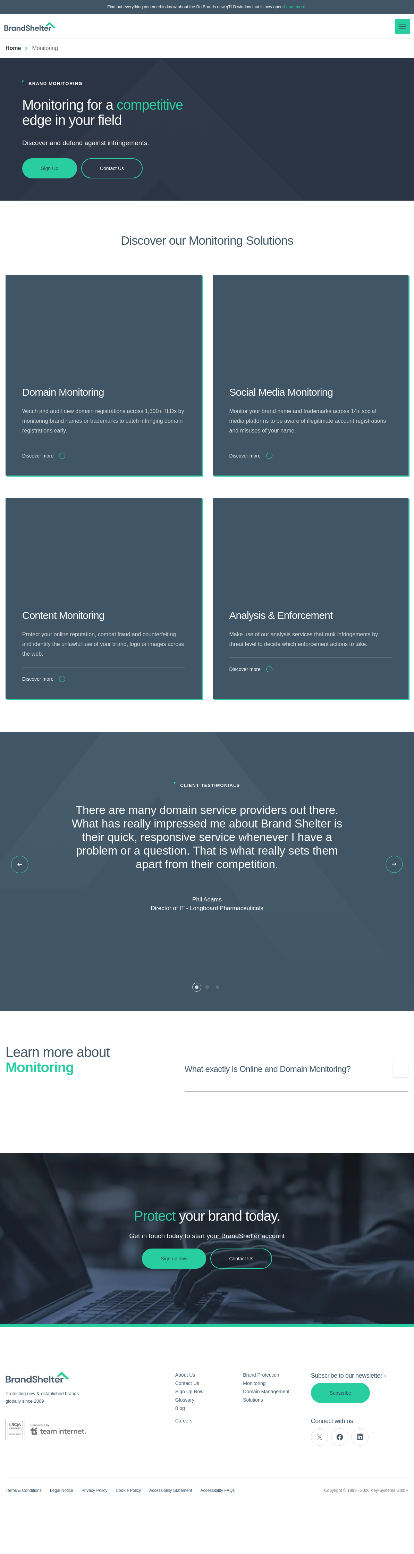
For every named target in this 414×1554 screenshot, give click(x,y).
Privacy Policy (95, 1517)
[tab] (196, 1014)
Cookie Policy (128, 1517)
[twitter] (319, 1464)
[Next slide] (394, 891)
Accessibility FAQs (218, 1517)
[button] (402, 26)
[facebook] (339, 1464)
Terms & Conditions (24, 1517)
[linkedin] (360, 1464)
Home (13, 48)
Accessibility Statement (170, 1517)
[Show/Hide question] (400, 1096)
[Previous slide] (19, 892)
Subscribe (340, 1420)
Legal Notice (61, 1517)
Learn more (294, 7)
